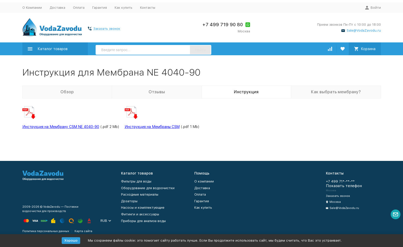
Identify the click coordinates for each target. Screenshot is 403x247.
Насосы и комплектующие (142, 207)
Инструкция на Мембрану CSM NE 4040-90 (60, 127)
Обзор (67, 91)
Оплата (79, 8)
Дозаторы (129, 201)
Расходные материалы (139, 194)
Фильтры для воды (136, 181)
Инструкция (246, 91)
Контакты (147, 8)
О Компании (32, 8)
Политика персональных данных (45, 231)
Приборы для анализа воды (143, 221)
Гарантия (99, 8)
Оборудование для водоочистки (148, 188)
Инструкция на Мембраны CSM (152, 127)
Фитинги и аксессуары (140, 214)
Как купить (123, 8)
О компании (204, 181)
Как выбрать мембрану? (336, 91)
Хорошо (71, 240)
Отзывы (157, 91)
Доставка (57, 8)
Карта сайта (83, 231)
